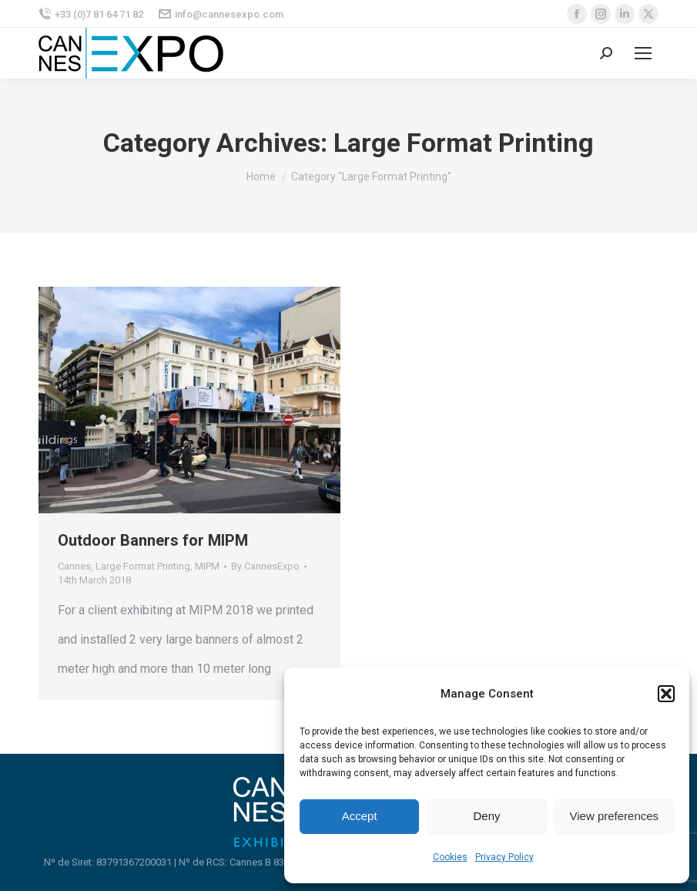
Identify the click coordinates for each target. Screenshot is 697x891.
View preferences (614, 815)
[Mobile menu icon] (643, 53)
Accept (359, 815)
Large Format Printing (143, 566)
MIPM (207, 566)
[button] (666, 693)
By (265, 566)
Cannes (74, 566)
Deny (486, 815)
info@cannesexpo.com (221, 14)
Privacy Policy (504, 857)
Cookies (450, 857)
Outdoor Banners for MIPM (153, 540)
